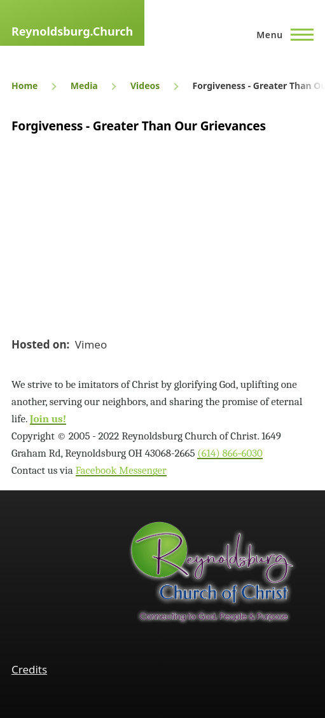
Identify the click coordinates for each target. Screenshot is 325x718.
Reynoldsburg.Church (72, 31)
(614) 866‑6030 (230, 453)
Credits (29, 669)
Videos (145, 85)
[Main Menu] (281, 34)
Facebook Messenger (121, 470)
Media (84, 85)
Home (24, 85)
